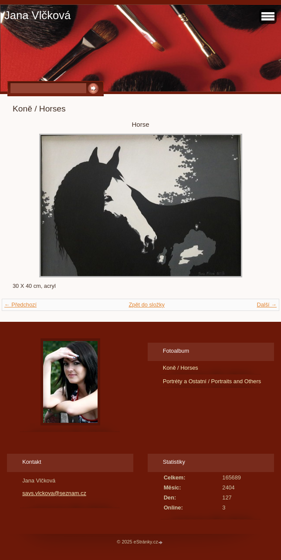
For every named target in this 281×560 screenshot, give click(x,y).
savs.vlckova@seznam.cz (54, 493)
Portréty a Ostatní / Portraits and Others (212, 381)
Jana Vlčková (37, 15)
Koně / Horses (180, 367)
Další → (267, 304)
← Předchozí (20, 304)
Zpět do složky (147, 304)
